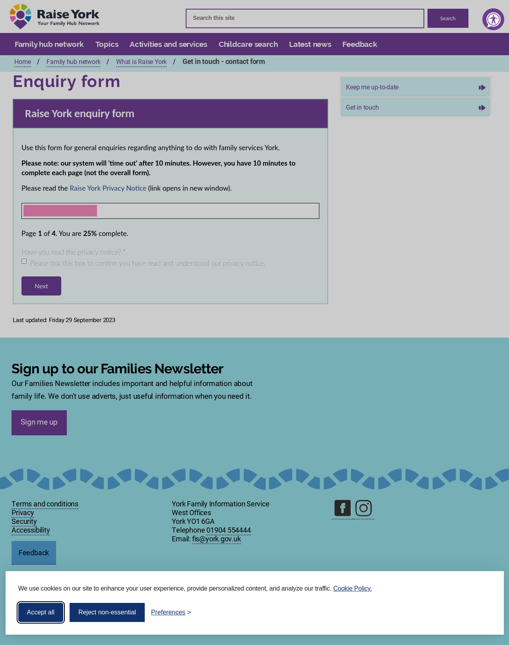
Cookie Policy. (352, 588)
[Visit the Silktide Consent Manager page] (486, 612)
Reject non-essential (107, 612)
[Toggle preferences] (171, 612)
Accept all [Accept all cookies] (40, 612)
